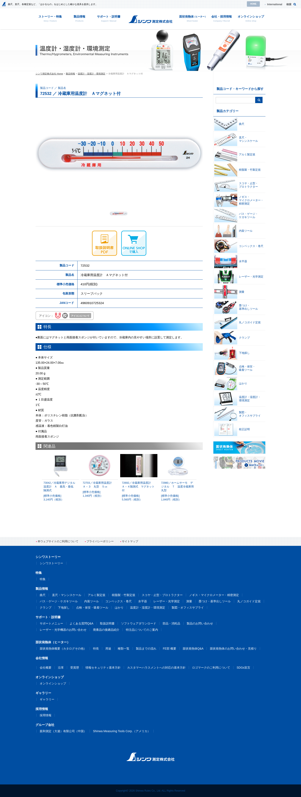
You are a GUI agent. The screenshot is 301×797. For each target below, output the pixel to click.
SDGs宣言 (243, 667)
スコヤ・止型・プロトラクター (162, 595)
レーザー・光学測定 (166, 601)
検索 (288, 4)
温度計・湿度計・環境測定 (91, 73)
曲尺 (43, 595)
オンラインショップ (53, 683)
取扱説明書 (107, 623)
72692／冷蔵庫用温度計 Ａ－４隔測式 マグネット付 (139, 491)
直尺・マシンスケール (66, 595)
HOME (253, 4)
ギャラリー (47, 699)
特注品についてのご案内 (142, 629)
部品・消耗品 (171, 623)
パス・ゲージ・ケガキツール (59, 601)
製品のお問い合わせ (200, 623)
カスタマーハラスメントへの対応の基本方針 (156, 667)
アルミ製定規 (96, 595)
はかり (119, 607)
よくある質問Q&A (81, 623)
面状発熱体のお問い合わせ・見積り (233, 648)
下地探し (64, 607)
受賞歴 (74, 667)
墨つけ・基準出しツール (215, 601)
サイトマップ (130, 541)
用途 (108, 648)
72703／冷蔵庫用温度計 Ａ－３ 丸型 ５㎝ (100, 489)
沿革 (61, 667)
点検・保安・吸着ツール (92, 607)
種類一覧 (123, 648)
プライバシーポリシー (100, 541)
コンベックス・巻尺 (118, 601)
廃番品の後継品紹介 (106, 629)
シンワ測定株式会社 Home (49, 73)
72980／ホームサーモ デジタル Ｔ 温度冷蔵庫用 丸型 (178, 491)
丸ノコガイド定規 (249, 601)
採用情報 (45, 715)
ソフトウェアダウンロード (138, 623)
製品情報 (70, 73)
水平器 (142, 601)
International (274, 4)
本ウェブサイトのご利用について (58, 541)
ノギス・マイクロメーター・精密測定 (214, 595)
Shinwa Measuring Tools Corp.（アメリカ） (121, 731)
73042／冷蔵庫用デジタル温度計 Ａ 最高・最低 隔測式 (60, 491)
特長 (96, 648)
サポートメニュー (51, 623)
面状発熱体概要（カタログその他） (63, 648)
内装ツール (91, 601)
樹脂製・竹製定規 (123, 595)
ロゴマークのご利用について (211, 667)
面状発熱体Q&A (193, 648)
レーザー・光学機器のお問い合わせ (63, 629)
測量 (189, 601)
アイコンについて (80, 316)
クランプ (45, 607)
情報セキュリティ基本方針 (103, 667)
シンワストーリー (51, 563)
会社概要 (45, 667)
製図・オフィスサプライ (188, 607)
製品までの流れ (146, 648)
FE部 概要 (169, 648)
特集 (43, 579)
